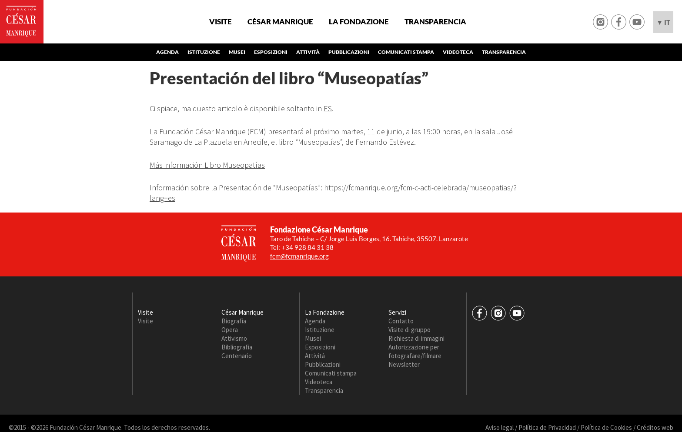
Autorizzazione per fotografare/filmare (414, 351)
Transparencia (435, 21)
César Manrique (280, 21)
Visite (220, 21)
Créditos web (655, 427)
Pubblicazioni (348, 52)
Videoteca (458, 52)
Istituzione (203, 52)
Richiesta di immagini (416, 338)
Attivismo (234, 338)
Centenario (236, 356)
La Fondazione (359, 21)
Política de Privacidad (547, 427)
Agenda (167, 52)
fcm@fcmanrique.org (299, 256)
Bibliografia (236, 347)
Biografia (233, 321)
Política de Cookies (606, 427)
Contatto (401, 321)
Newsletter (404, 364)
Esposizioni (271, 52)
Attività (308, 52)
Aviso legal (499, 427)
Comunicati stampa (406, 52)
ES (328, 108)
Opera (229, 330)
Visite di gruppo (409, 330)
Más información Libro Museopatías (207, 165)
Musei (237, 52)
